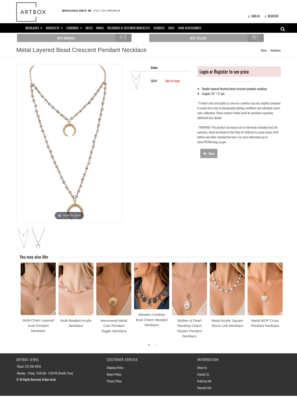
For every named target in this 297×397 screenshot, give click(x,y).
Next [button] (287, 303)
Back (208, 153)
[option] (38, 299)
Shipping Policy (115, 368)
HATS (171, 27)
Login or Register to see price (224, 71)
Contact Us (203, 374)
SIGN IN (254, 16)
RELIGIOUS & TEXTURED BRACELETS (128, 27)
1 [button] (149, 345)
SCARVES (159, 27)
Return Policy (114, 374)
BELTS (89, 27)
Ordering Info (204, 381)
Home (264, 50)
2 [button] (156, 345)
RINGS (100, 27)
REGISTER (271, 16)
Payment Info (204, 388)
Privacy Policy (114, 381)
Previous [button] (17, 303)
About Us (202, 368)
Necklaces (276, 50)
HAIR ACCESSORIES (189, 27)
